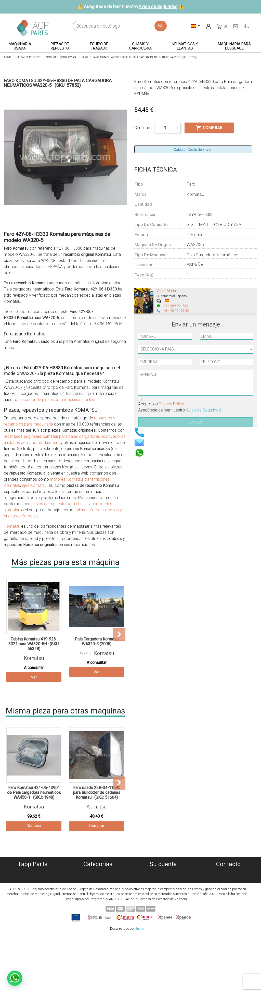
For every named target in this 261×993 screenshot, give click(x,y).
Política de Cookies (32, 878)
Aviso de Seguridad (158, 6)
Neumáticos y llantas (98, 903)
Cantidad (142, 127)
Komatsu (12, 526)
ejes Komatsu (34, 485)
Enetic (139, 985)
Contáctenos (32, 909)
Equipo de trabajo (98, 891)
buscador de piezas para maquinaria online (56, 399)
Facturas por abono (163, 884)
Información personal (163, 872)
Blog (33, 915)
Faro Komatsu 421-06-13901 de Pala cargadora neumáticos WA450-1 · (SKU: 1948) (34, 792)
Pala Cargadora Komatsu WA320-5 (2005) (97, 641)
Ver (34, 677)
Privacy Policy (171, 404)
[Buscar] (119, 26)
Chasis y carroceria (98, 897)
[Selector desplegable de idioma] (195, 26)
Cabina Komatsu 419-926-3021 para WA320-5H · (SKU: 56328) (33, 644)
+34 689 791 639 (176, 306)
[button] (20, 46)
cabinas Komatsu (90, 509)
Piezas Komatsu (98, 909)
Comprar (34, 825)
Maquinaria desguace (98, 878)
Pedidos (163, 878)
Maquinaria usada (98, 872)
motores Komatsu (66, 479)
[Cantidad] (167, 128)
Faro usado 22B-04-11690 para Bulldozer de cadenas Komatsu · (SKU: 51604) (96, 792)
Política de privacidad (33, 884)
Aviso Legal (32, 891)
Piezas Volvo (98, 915)
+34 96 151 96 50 (176, 310)
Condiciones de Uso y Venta (32, 897)
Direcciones (163, 891)
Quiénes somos (33, 872)
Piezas (98, 884)
